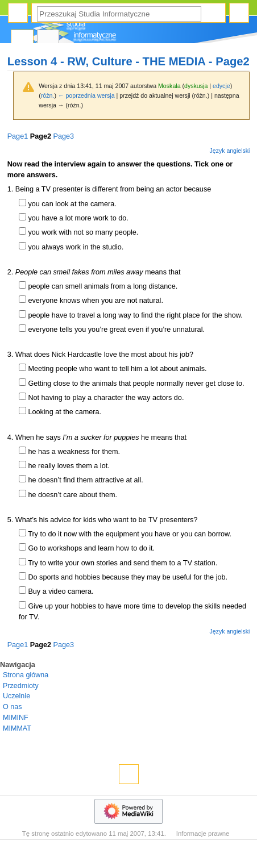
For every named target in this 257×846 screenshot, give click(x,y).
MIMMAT (17, 728)
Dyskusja (48, 40)
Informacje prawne (203, 833)
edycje (221, 85)
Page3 (63, 136)
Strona (22, 40)
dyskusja (196, 85)
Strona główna (25, 675)
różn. (48, 95)
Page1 (17, 136)
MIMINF (15, 718)
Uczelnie (16, 696)
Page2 (40, 136)
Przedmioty (21, 686)
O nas (12, 707)
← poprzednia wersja (86, 95)
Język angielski (230, 150)
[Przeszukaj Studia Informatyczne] (119, 14)
